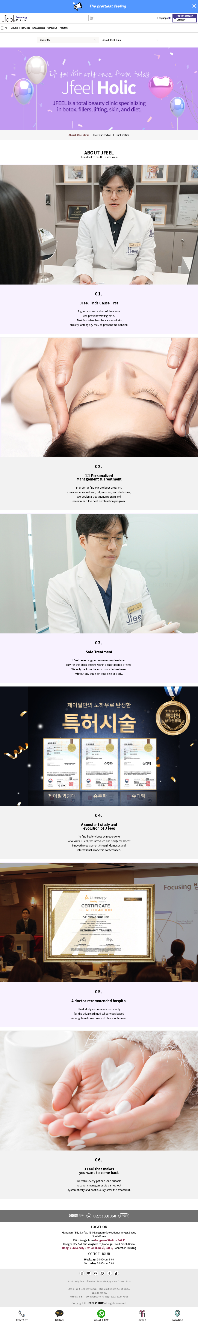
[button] (91, 18)
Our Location (123, 135)
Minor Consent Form (121, 1281)
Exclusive (14, 28)
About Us (63, 28)
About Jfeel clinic (78, 135)
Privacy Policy (103, 1281)
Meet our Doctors (102, 135)
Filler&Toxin (25, 28)
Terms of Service (87, 1281)
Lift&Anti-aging (38, 28)
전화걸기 (123, 1215)
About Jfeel (73, 1281)
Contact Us (52, 28)
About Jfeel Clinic (112, 40)
